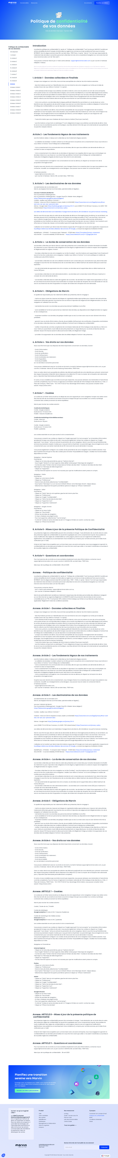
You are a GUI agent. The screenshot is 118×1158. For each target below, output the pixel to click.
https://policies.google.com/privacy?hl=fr (61, 206)
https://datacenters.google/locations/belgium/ (49, 198)
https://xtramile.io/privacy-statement (88, 232)
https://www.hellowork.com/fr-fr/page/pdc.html (81, 234)
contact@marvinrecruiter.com (46, 1144)
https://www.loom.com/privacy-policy (88, 725)
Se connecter (88, 3)
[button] (3, 1155)
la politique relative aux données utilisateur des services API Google (54, 229)
